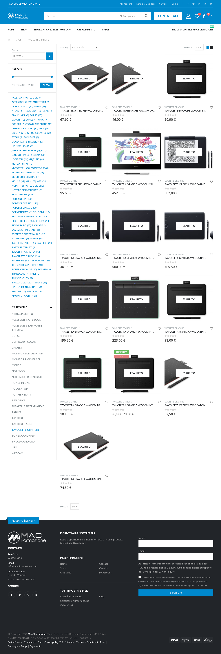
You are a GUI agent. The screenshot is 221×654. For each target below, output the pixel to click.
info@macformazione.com (22, 566)
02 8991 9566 (15, 557)
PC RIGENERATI (21, 394)
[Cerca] (49, 55)
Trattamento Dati (33, 642)
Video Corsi (66, 605)
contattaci (168, 16)
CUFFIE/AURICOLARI (24, 341)
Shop (24, 29)
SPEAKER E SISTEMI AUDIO (28, 406)
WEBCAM (17, 453)
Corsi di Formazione (71, 596)
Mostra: (188, 47)
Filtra (46, 85)
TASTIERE (17, 418)
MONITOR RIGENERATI (26, 359)
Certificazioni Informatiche (74, 600)
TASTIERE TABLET (23, 424)
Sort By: (64, 47)
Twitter (19, 594)
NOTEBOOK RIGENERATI (27, 377)
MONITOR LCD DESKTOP (27, 353)
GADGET (106, 29)
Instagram (27, 594)
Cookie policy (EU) (53, 642)
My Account (126, 3)
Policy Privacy (15, 642)
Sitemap (69, 642)
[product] (84, 78)
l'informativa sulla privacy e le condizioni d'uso (179, 577)
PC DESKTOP (20, 388)
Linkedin (35, 594)
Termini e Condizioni (87, 642)
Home (11, 29)
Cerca (15, 50)
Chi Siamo (65, 572)
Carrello (163, 3)
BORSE (16, 336)
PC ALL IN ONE (21, 383)
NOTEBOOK (19, 371)
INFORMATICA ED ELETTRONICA (51, 29)
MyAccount (105, 572)
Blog (101, 596)
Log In (175, 3)
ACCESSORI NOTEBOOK (26, 319)
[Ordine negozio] (85, 47)
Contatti (103, 563)
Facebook (11, 594)
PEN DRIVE (18, 400)
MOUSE (16, 365)
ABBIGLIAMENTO (86, 29)
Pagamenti (35, 646)
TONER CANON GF (23, 435)
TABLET (16, 412)
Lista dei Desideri (145, 3)
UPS (14, 447)
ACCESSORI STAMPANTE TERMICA (27, 328)
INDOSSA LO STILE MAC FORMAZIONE (192, 28)
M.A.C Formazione (37, 634)
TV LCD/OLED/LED (23, 441)
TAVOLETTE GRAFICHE (70, 107)
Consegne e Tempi (17, 646)
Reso (102, 642)
